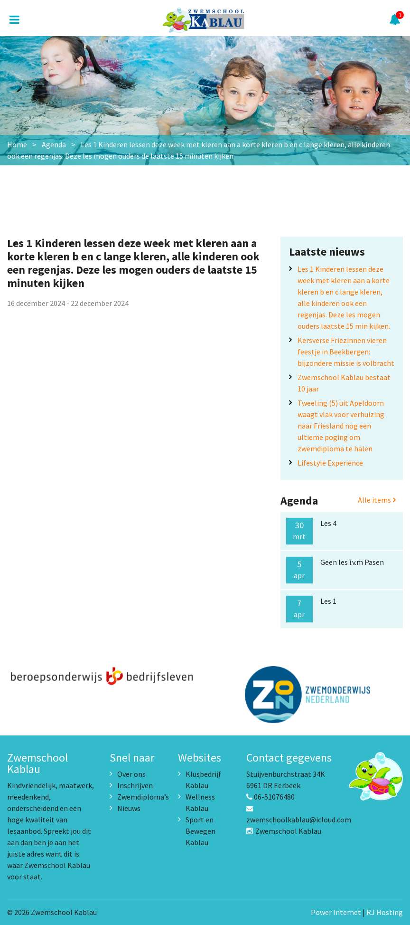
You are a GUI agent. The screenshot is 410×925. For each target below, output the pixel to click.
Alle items (377, 500)
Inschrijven (135, 785)
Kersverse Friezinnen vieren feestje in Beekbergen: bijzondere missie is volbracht (346, 351)
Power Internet (336, 912)
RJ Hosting (384, 912)
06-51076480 (270, 796)
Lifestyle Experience (330, 462)
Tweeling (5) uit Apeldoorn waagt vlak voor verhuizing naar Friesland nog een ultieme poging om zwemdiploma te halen (341, 425)
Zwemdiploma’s (143, 796)
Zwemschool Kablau (283, 831)
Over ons (131, 774)
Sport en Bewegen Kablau (200, 831)
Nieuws (128, 808)
